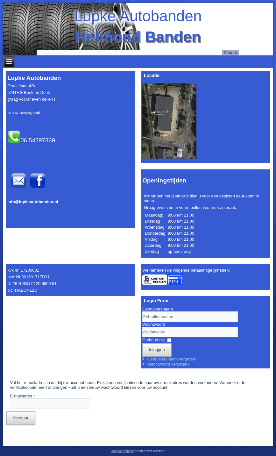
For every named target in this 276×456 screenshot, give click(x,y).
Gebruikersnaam (157, 309)
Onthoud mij (153, 340)
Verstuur (20, 418)
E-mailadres (22, 396)
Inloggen (157, 349)
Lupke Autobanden (138, 16)
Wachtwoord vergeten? (168, 364)
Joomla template (122, 451)
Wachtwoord (153, 324)
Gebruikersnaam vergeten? (172, 359)
